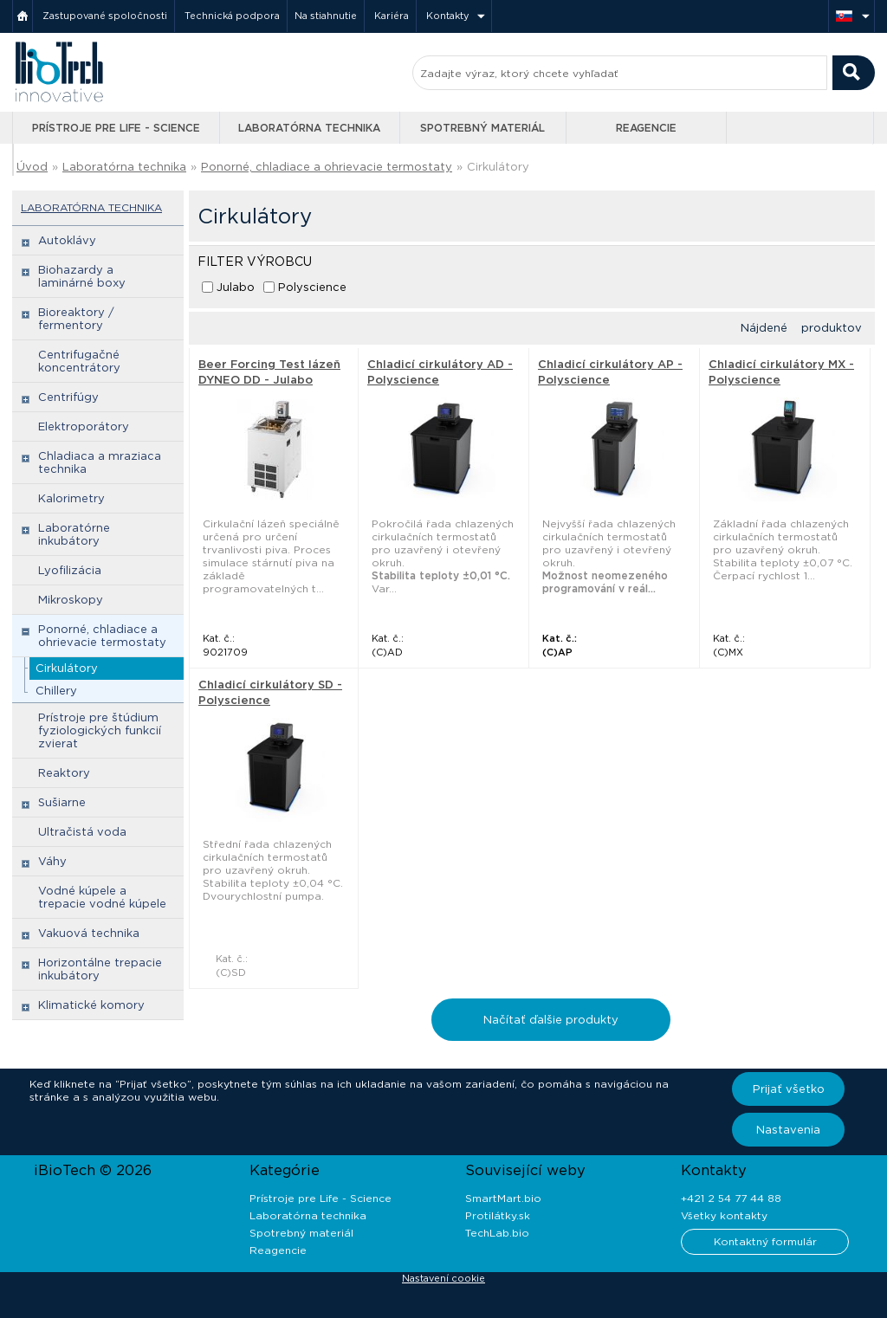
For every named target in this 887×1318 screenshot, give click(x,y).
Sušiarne (62, 802)
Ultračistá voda (82, 831)
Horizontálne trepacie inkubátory (100, 969)
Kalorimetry (71, 498)
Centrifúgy (68, 397)
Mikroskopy (70, 599)
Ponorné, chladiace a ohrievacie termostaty (326, 166)
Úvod (32, 166)
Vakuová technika (88, 933)
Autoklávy (67, 240)
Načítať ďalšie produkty (550, 1019)
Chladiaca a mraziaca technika (99, 462)
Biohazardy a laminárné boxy (82, 276)
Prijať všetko (789, 1088)
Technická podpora (232, 16)
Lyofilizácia (69, 570)
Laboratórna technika (309, 127)
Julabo (236, 287)
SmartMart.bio (503, 1198)
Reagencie (646, 127)
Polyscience (312, 287)
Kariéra (391, 16)
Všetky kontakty (724, 1215)
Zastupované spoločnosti (104, 16)
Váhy (52, 861)
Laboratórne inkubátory (74, 534)
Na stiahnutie (326, 16)
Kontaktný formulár (765, 1241)
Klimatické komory (91, 1004)
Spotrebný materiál (482, 127)
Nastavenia (788, 1129)
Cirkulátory (498, 166)
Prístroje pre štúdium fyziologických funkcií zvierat (99, 730)
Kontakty (447, 16)
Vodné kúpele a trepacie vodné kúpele (102, 897)
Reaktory (64, 772)
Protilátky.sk (497, 1215)
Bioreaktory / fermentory (76, 319)
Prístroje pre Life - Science (116, 127)
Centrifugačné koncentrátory (79, 361)
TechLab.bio (497, 1232)
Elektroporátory (83, 426)
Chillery (56, 690)
